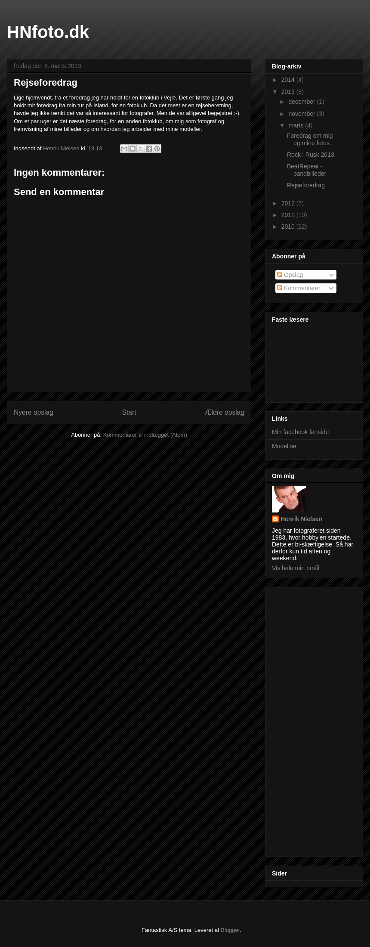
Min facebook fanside (300, 431)
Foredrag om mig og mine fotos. (310, 139)
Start (129, 412)
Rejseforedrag (306, 185)
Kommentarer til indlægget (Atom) (145, 435)
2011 (288, 214)
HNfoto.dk (48, 31)
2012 (288, 203)
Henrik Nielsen (301, 518)
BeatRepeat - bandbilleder (306, 170)
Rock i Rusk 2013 (310, 154)
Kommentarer (299, 288)
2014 (288, 79)
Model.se (284, 446)
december (302, 101)
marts (296, 125)
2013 (288, 91)
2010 (288, 226)
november (302, 113)
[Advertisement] (306, 719)
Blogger (230, 930)
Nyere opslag (33, 412)
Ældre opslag (224, 412)
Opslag (290, 274)
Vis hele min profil (295, 568)
